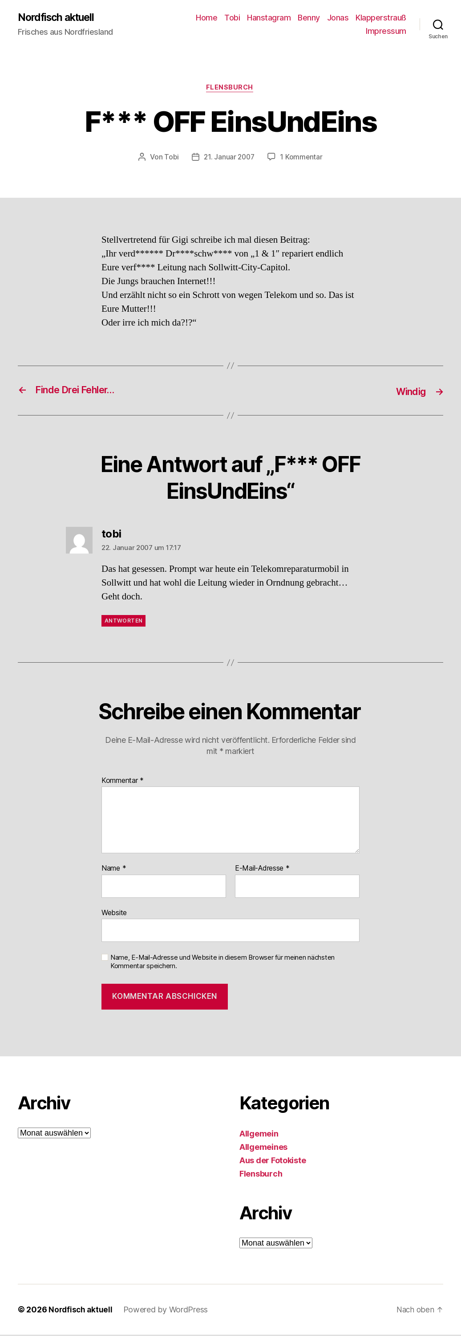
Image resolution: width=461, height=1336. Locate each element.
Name (113, 869)
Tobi (232, 18)
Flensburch (230, 89)
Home (206, 18)
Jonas (338, 18)
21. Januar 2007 (229, 158)
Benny (309, 18)
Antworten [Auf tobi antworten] (123, 621)
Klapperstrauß (381, 18)
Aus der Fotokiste (272, 1161)
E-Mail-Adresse (262, 869)
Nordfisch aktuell (58, 17)
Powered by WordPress (167, 1311)
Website (114, 913)
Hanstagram (269, 18)
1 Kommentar (302, 158)
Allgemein (259, 1135)
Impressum (386, 31)
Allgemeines (263, 1148)
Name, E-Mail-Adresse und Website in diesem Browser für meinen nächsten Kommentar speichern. (222, 963)
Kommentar (122, 782)
